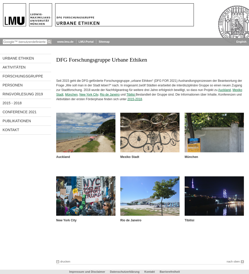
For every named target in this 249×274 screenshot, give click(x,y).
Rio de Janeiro (110, 94)
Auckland (224, 90)
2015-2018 (134, 99)
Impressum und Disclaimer (87, 271)
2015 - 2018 (12, 103)
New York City (88, 94)
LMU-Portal (86, 41)
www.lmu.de (65, 41)
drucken (65, 261)
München (71, 94)
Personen (13, 85)
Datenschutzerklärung (125, 271)
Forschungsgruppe (23, 76)
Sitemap (104, 41)
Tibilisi (131, 94)
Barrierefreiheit (170, 271)
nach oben (233, 261)
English (241, 41)
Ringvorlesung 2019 (23, 94)
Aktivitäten (14, 67)
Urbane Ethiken (18, 58)
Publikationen (17, 121)
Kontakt (11, 130)
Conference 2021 (20, 112)
